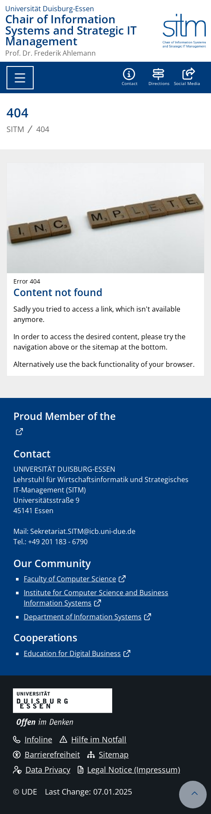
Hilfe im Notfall (93, 739)
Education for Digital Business (72, 653)
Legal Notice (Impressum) (129, 769)
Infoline (32, 739)
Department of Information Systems (83, 617)
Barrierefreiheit (46, 754)
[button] (187, 77)
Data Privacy (41, 769)
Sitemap (108, 754)
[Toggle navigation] (20, 77)
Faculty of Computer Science (70, 579)
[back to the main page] (184, 35)
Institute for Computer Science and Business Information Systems (96, 598)
